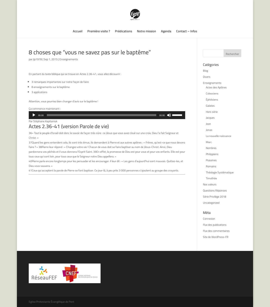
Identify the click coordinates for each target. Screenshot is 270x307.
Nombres (211, 148)
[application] (107, 115)
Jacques (210, 117)
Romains (211, 166)
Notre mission (146, 32)
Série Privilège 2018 (214, 196)
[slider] (101, 115)
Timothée (211, 178)
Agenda (166, 32)
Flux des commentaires (216, 230)
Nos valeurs (209, 184)
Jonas (209, 129)
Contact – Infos (186, 32)
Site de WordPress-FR (215, 236)
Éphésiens (212, 99)
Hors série (212, 111)
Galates (210, 105)
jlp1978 (37, 59)
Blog (205, 70)
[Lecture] (34, 115)
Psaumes (211, 160)
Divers (206, 76)
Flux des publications (215, 224)
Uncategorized (211, 202)
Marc (209, 142)
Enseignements (68, 59)
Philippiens (212, 154)
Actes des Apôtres (216, 87)
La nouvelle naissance (218, 136)
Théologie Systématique (220, 172)
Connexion (209, 218)
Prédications (123, 32)
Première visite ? (98, 32)
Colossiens (212, 93)
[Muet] (169, 115)
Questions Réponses (215, 190)
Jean (208, 123)
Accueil (77, 32)
